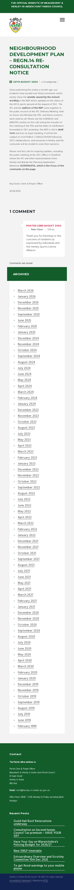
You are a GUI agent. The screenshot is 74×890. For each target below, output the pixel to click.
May (24, 380)
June (24, 320)
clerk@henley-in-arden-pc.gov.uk (33, 790)
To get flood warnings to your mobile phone (39, 867)
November (28, 308)
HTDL (45, 881)
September (29, 314)
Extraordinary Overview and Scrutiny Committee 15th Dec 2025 (39, 858)
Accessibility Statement (20, 881)
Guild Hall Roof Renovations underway (33, 823)
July (24, 368)
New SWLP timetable (28, 851)
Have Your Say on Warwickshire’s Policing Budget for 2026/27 (36, 843)
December (28, 302)
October (27, 350)
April (25, 386)
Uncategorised (49, 82)
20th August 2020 (25, 81)
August (26, 362)
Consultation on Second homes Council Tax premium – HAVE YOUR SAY (37, 833)
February (27, 326)
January (27, 296)
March (26, 291)
